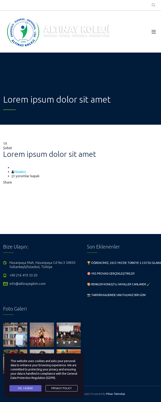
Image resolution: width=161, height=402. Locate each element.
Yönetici (20, 172)
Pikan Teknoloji (115, 393)
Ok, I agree (25, 388)
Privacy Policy (61, 388)
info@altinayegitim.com (27, 284)
